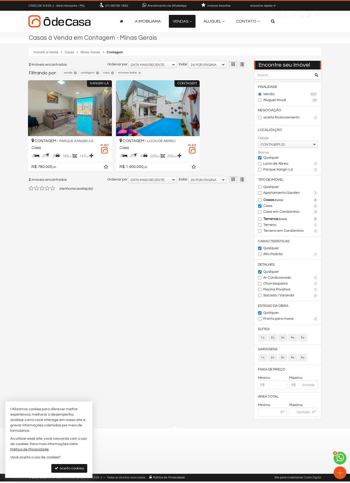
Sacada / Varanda (290, 296)
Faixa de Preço (271, 371)
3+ (283, 338)
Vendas (182, 21)
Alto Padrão (290, 255)
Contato (247, 21)
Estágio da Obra (273, 306)
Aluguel (213, 21)
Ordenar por (117, 64)
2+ (273, 338)
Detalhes (266, 265)
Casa (290, 207)
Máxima (296, 406)
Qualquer (271, 158)
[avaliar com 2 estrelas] (36, 179)
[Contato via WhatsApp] (340, 458)
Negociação (269, 110)
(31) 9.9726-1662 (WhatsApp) (158, 453)
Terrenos (290, 220)
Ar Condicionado (290, 279)
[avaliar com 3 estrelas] (42, 179)
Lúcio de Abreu (290, 164)
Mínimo (264, 379)
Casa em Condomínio (290, 212)
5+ (303, 338)
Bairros (263, 153)
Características (274, 242)
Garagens (268, 350)
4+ (293, 338)
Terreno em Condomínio (290, 231)
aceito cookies (69, 468)
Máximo (295, 379)
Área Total (268, 398)
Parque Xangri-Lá (290, 170)
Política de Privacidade (169, 479)
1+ (263, 338)
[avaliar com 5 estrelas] (52, 179)
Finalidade (267, 87)
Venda (290, 94)
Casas (290, 201)
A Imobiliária (148, 21)
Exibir (183, 64)
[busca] (273, 21)
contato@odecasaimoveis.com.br (163, 459)
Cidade (263, 138)
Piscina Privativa (290, 290)
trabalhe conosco (149, 465)
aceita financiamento (290, 118)
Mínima (264, 406)
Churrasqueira (290, 285)
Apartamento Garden (290, 194)
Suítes (264, 330)
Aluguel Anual (290, 100)
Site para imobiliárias (289, 479)
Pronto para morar (290, 320)
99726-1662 (116, 5)
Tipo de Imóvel (271, 180)
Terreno (290, 226)
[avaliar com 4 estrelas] (47, 179)
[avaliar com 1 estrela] (31, 179)
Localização (270, 130)
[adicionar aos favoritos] (93, 158)
